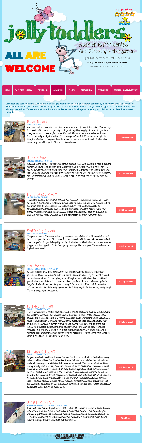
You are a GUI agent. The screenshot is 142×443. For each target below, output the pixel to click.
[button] (72, 90)
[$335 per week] (126, 174)
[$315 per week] (126, 282)
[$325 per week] (126, 210)
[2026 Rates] (126, 418)
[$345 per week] (126, 137)
